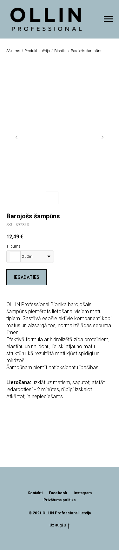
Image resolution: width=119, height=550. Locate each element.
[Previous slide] (16, 137)
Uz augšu (59, 525)
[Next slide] (102, 137)
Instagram (83, 493)
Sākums (13, 51)
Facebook (58, 493)
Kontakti (35, 493)
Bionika (60, 51)
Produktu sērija (37, 51)
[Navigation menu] (108, 19)
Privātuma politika (59, 500)
